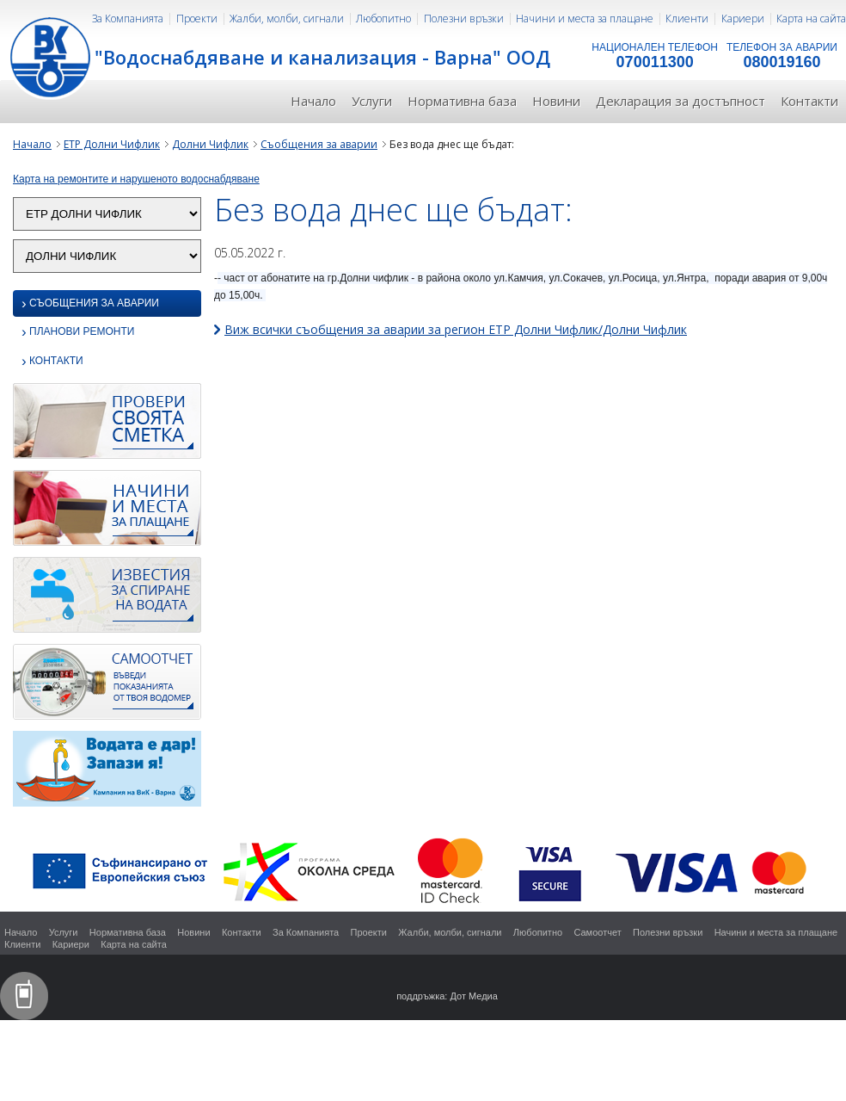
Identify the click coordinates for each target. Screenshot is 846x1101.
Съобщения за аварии (319, 144)
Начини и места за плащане (584, 18)
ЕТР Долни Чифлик (112, 144)
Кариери (742, 18)
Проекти (197, 18)
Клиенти (686, 18)
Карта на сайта (811, 18)
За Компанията (127, 18)
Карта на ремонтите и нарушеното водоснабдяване (136, 179)
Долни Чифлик (210, 144)
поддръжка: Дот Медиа (447, 996)
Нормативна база (462, 100)
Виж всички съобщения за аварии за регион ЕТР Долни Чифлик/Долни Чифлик (455, 329)
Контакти (809, 100)
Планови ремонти (77, 333)
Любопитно (383, 18)
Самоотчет (597, 932)
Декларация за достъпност (680, 100)
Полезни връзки (464, 18)
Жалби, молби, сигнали (287, 18)
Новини (556, 100)
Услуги (372, 100)
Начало (313, 100)
